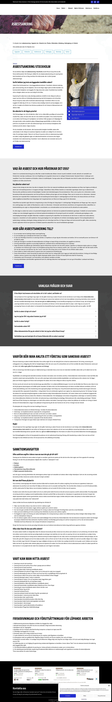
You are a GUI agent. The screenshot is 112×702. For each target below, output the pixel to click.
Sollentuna (37, 49)
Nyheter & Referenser (79, 8)
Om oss (58, 8)
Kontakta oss (96, 8)
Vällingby (49, 49)
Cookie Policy (84, 699)
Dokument (70, 8)
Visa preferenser (101, 696)
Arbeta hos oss (88, 8)
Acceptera (67, 696)
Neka (84, 696)
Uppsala (17, 49)
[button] (109, 685)
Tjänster (63, 8)
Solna (67, 49)
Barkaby (58, 49)
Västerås (27, 49)
